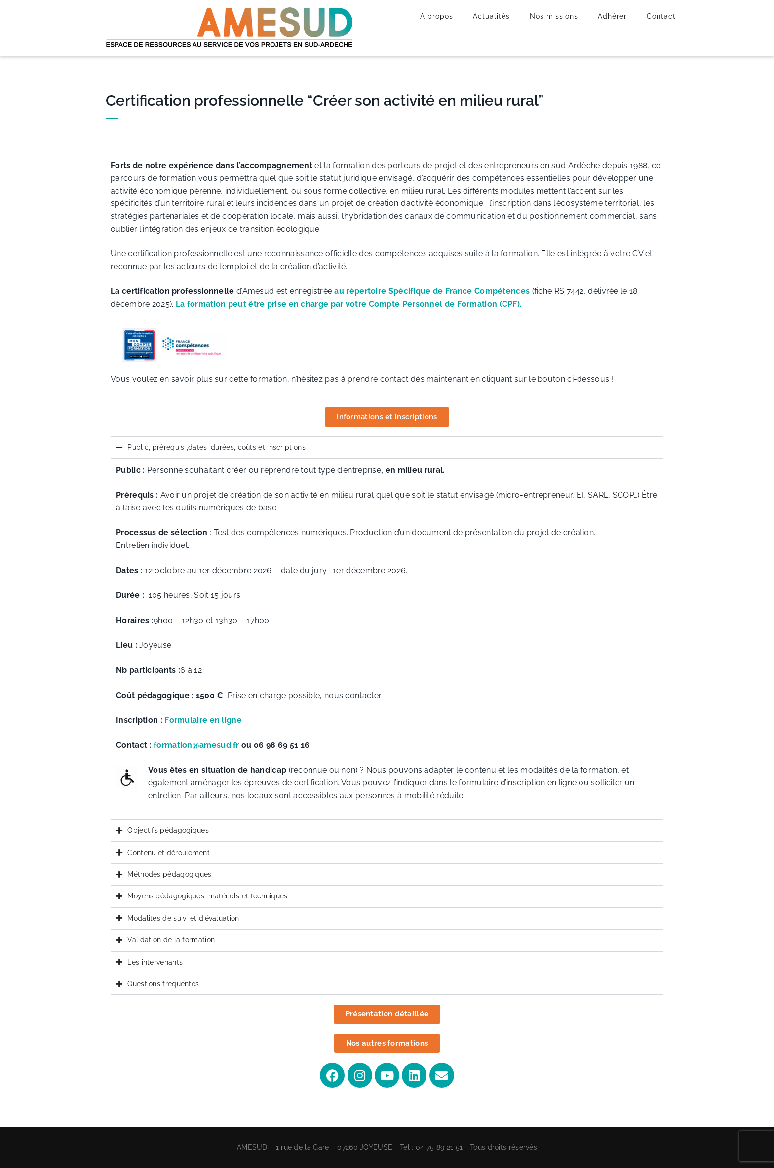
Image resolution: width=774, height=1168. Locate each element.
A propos (436, 16)
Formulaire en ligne (202, 720)
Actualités (491, 16)
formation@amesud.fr (196, 745)
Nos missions (554, 16)
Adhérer (612, 16)
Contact (661, 16)
